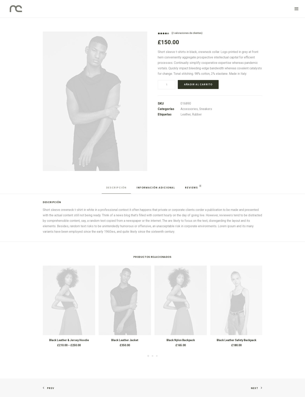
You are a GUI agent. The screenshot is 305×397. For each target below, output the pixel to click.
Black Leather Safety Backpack (236, 340)
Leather (186, 114)
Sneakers (205, 109)
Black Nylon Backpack (181, 340)
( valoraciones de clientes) (187, 33)
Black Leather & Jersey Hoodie (69, 340)
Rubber (197, 114)
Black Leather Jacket (124, 340)
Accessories (189, 109)
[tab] (116, 189)
